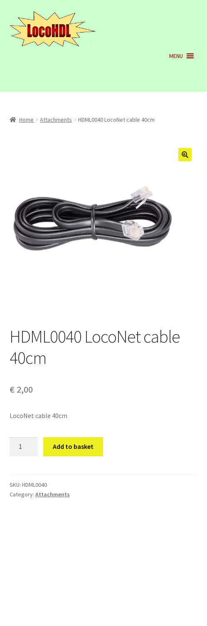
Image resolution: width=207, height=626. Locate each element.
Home (26, 119)
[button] (176, 56)
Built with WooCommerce (46, 578)
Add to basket (73, 446)
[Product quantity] (24, 446)
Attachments (56, 119)
